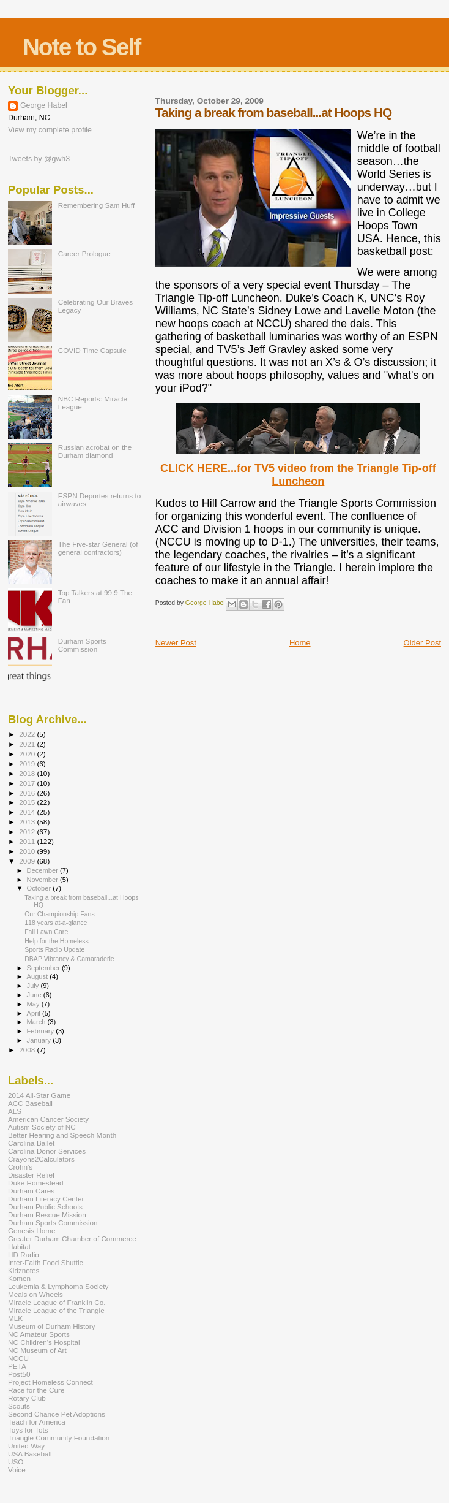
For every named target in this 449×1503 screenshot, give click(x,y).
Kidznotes (23, 1270)
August (38, 976)
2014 (28, 812)
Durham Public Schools (45, 1207)
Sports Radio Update (54, 949)
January (40, 1040)
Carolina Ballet (31, 1143)
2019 (28, 763)
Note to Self (82, 47)
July (34, 985)
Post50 (19, 1374)
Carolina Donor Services (47, 1151)
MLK (15, 1318)
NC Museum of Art (37, 1350)
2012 (28, 831)
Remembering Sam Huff (96, 205)
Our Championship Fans (59, 914)
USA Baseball (30, 1454)
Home (300, 642)
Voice (17, 1470)
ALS (14, 1111)
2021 (28, 744)
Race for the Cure (36, 1390)
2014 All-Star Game (39, 1095)
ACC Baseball (30, 1103)
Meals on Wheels (35, 1294)
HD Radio (23, 1254)
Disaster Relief (31, 1175)
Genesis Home (32, 1231)
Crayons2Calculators (41, 1159)
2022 (28, 734)
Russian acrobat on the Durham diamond (95, 451)
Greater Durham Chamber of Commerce (72, 1238)
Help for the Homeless (56, 941)
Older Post (422, 642)
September (44, 968)
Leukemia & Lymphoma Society (58, 1286)
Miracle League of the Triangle (56, 1310)
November (43, 879)
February (41, 1031)
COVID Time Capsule (92, 350)
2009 (28, 861)
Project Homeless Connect (50, 1382)
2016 (28, 793)
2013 (28, 822)
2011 (28, 841)
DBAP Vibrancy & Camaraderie (69, 958)
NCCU (18, 1358)
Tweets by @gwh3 (39, 158)
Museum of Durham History (51, 1326)
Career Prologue (84, 253)
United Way (26, 1446)
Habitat (19, 1246)
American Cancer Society (48, 1119)
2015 (28, 802)
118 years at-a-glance (55, 922)
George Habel (43, 105)
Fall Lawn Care (46, 931)
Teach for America (36, 1422)
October (40, 888)
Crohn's (20, 1167)
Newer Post (175, 642)
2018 (28, 773)
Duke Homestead (36, 1183)
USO (15, 1462)
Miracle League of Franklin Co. (57, 1302)
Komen (19, 1278)
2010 (28, 851)
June (35, 995)
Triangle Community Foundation (58, 1438)
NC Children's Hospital (44, 1342)
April (34, 1013)
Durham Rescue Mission (47, 1215)
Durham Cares (31, 1191)
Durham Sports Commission (82, 645)
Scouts (19, 1406)
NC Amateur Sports (39, 1334)
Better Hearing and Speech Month (62, 1135)
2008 (28, 1050)
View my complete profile (50, 130)
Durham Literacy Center (46, 1199)
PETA (17, 1366)
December (43, 870)
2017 (28, 783)
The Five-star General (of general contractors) (98, 548)
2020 (28, 754)
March (37, 1021)
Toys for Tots (28, 1430)
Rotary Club (27, 1398)
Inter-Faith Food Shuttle (45, 1262)
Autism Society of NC (42, 1127)
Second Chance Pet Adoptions (56, 1414)
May (34, 1004)
